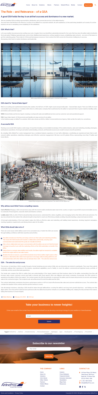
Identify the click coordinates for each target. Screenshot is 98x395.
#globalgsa (54, 332)
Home (28, 5)
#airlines (20, 332)
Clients (49, 5)
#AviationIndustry (30, 332)
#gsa (61, 332)
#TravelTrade (48, 333)
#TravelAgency (78, 332)
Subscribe (48, 356)
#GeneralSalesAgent (43, 332)
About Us (34, 5)
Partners (56, 5)
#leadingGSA (68, 332)
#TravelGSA (88, 332)
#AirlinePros (12, 332)
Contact (79, 5)
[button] (95, 5)
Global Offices (65, 5)
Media (73, 5)
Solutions (42, 5)
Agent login (88, 5)
